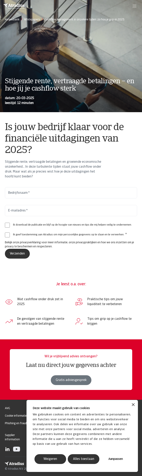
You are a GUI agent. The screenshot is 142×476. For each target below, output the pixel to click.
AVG (7, 408)
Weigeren (50, 459)
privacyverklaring (30, 242)
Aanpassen (115, 459)
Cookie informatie (16, 415)
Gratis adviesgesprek (71, 380)
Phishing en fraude (16, 423)
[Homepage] (14, 6)
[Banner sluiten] (133, 405)
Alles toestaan (83, 459)
